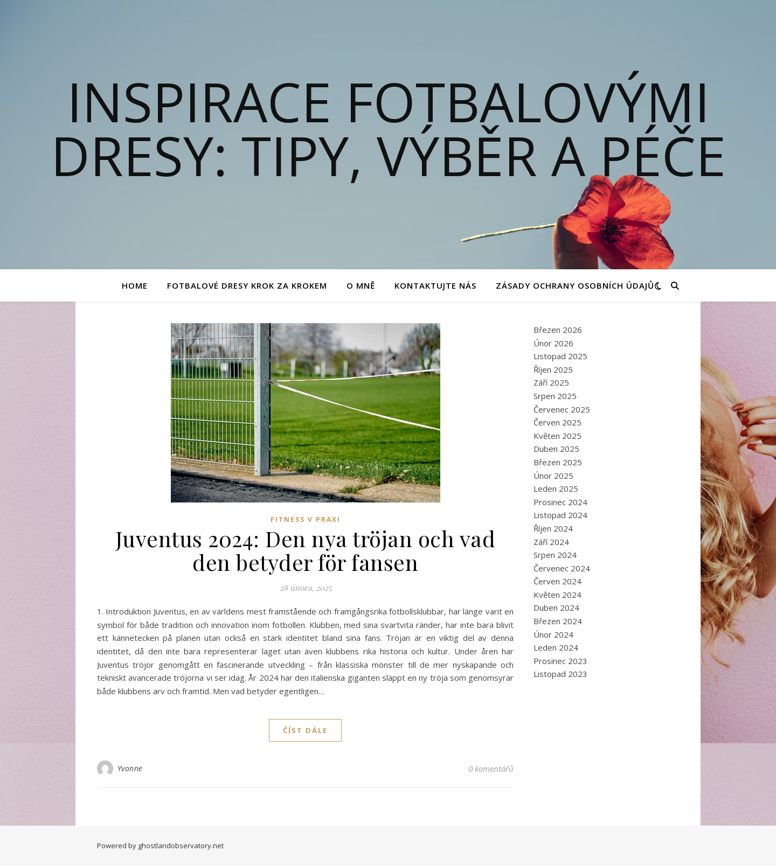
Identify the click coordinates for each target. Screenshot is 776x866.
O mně (361, 285)
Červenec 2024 (562, 568)
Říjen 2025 (553, 369)
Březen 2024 (558, 621)
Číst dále (305, 730)
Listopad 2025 (560, 356)
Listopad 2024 (560, 514)
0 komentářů (491, 768)
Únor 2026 (553, 343)
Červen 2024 (557, 581)
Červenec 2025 (562, 409)
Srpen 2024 (555, 554)
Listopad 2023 (560, 673)
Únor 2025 (553, 475)
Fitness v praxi (306, 519)
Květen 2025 (557, 435)
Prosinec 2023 (560, 660)
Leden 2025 (556, 488)
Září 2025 (551, 382)
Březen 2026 (558, 329)
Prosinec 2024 (560, 502)
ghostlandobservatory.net (181, 845)
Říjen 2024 (553, 528)
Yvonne (130, 768)
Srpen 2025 (555, 395)
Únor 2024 (553, 634)
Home (135, 285)
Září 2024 (551, 541)
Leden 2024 (556, 647)
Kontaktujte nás (435, 285)
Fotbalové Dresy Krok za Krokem (247, 285)
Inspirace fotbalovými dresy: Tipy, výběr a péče (388, 128)
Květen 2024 (557, 594)
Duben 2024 (556, 607)
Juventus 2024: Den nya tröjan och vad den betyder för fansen (305, 550)
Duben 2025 (556, 448)
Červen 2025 (557, 422)
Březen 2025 (558, 462)
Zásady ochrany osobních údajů (575, 285)
